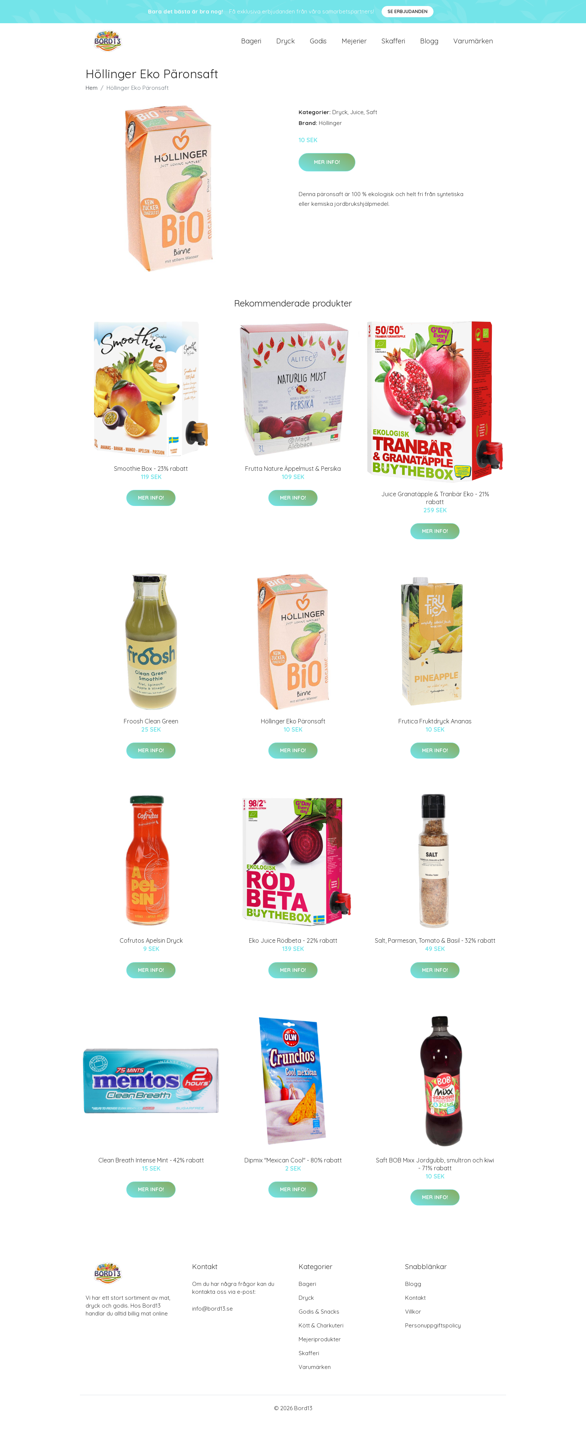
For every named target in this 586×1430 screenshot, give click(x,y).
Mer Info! (327, 171)
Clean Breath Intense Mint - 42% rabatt (151, 1169)
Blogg (429, 45)
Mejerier (354, 45)
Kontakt (415, 1306)
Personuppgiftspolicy (433, 1334)
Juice (357, 121)
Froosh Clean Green (151, 730)
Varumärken (473, 45)
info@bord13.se (212, 1317)
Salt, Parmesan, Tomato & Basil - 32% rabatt (435, 949)
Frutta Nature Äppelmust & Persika (293, 477)
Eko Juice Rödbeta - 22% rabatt (293, 949)
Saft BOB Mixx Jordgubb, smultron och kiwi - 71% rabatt (435, 1173)
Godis (318, 45)
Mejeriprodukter (320, 1348)
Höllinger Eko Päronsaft (293, 730)
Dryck (285, 45)
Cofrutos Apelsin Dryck (151, 949)
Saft (371, 121)
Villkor (413, 1320)
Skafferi (393, 45)
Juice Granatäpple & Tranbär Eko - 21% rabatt (435, 507)
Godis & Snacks (319, 1320)
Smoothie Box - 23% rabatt (151, 477)
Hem (92, 96)
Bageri (251, 45)
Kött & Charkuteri (321, 1334)
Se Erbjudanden (408, 11)
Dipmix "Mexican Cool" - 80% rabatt (293, 1169)
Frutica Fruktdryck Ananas (435, 730)
